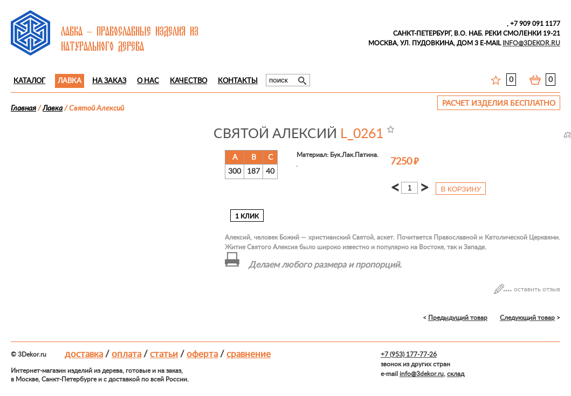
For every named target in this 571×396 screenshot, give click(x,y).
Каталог (29, 81)
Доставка (84, 354)
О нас (148, 81)
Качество (188, 81)
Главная (23, 108)
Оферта (202, 354)
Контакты (238, 81)
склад (455, 374)
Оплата (126, 354)
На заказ (109, 81)
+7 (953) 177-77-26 (409, 354)
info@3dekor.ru (422, 374)
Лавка (69, 81)
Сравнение (248, 354)
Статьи (164, 354)
